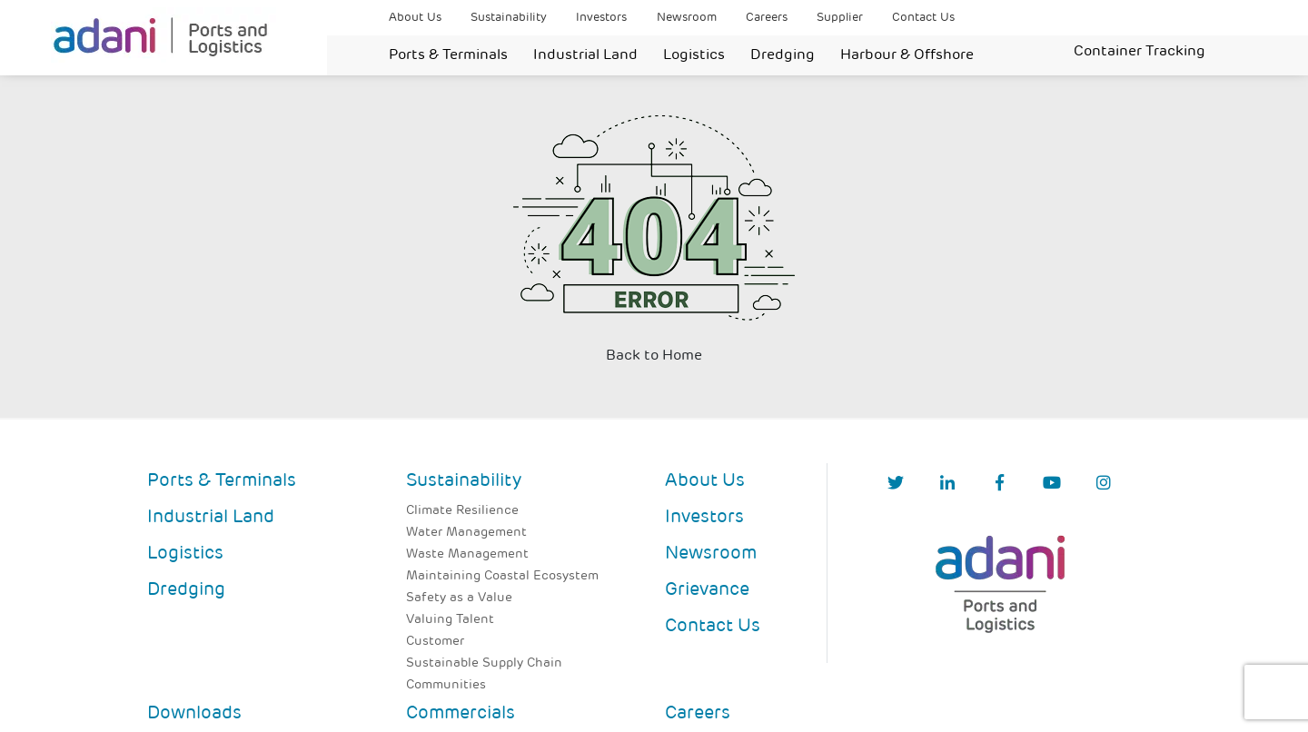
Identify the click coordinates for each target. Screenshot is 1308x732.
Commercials (460, 714)
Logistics (694, 55)
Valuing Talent (450, 620)
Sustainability (509, 18)
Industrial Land (585, 55)
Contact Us (923, 18)
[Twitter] (895, 484)
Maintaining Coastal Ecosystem (502, 576)
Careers (767, 18)
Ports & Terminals (448, 55)
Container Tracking (1139, 52)
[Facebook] (999, 484)
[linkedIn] (947, 484)
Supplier (840, 18)
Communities (446, 685)
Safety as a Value (459, 598)
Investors (601, 18)
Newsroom (687, 18)
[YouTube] (1051, 484)
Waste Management (467, 554)
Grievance (707, 590)
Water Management (466, 532)
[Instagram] (1103, 484)
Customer (435, 641)
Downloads (194, 714)
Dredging (782, 55)
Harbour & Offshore (907, 55)
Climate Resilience (462, 511)
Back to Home (654, 356)
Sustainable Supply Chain (484, 663)
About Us (415, 18)
